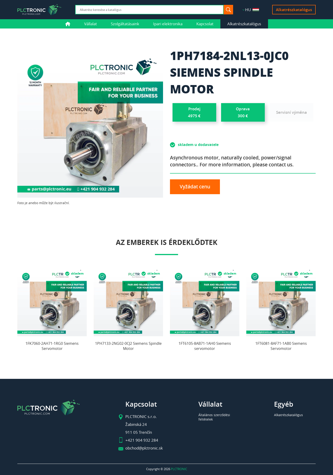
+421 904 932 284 (141, 440)
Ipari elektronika (167, 23)
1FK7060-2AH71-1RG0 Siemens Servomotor (52, 346)
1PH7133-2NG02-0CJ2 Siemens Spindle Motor (128, 346)
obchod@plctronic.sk (144, 448)
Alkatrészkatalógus (294, 9)
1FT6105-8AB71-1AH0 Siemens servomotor (205, 346)
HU (252, 9)
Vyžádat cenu (195, 186)
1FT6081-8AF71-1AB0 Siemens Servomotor (281, 346)
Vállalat (90, 23)
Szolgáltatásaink (125, 23)
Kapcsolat (204, 23)
